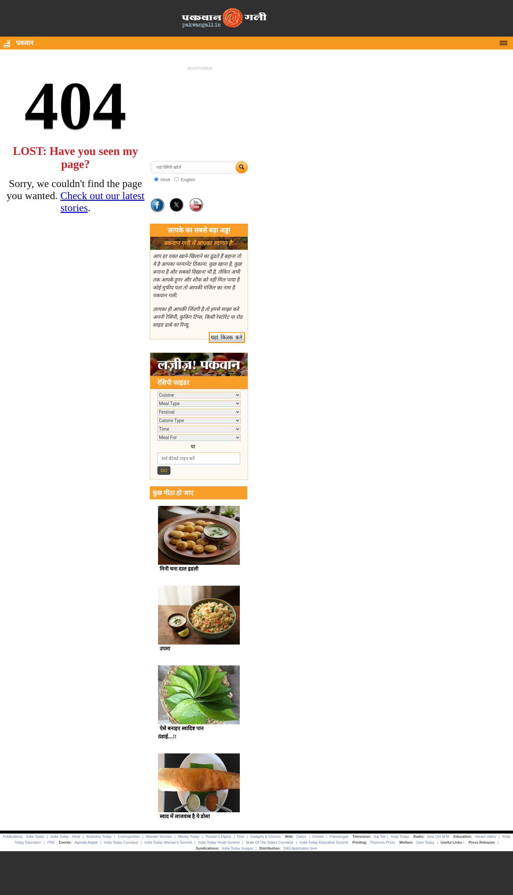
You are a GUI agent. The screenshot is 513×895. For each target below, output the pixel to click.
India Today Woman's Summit (168, 842)
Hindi (165, 179)
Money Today (188, 836)
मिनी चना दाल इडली (179, 569)
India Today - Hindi (65, 836)
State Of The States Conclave (269, 842)
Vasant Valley (485, 836)
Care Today (425, 842)
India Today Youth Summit (218, 842)
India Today (35, 836)
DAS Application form (300, 848)
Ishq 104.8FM (438, 836)
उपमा (165, 648)
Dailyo (301, 836)
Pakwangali (339, 836)
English (188, 179)
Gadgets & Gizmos (265, 836)
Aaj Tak (379, 836)
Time (240, 836)
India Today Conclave (121, 842)
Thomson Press (382, 842)
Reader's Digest (218, 836)
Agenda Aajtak (86, 842)
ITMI (51, 842)
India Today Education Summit (324, 842)
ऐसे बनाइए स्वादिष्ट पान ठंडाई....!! (180, 732)
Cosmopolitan (129, 836)
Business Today (99, 836)
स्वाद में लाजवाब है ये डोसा (185, 816)
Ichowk (318, 836)
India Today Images (237, 848)
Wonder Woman (159, 836)
